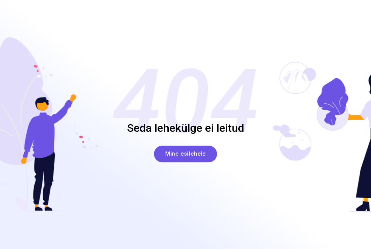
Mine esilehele (185, 154)
